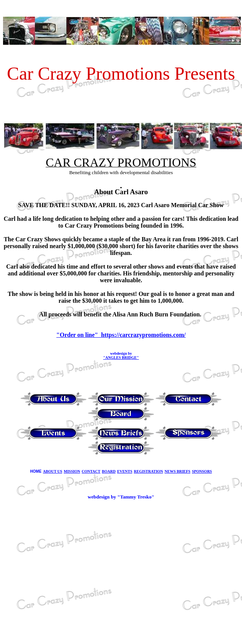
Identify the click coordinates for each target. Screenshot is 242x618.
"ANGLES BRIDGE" (121, 357)
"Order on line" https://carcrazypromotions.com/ (121, 335)
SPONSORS (202, 471)
